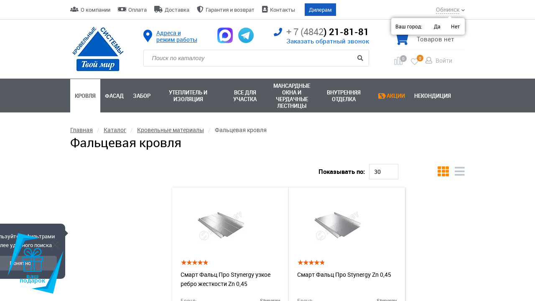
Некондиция (432, 95)
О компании (95, 9)
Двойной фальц (218, 164)
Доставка (177, 9)
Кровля (85, 95)
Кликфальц (90, 164)
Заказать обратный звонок (327, 41)
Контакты (282, 9)
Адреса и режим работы (176, 36)
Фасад (114, 95)
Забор (141, 95)
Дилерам (320, 9)
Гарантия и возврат (230, 9)
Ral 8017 (170, 164)
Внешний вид (89, 283)
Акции (396, 95)
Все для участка (245, 95)
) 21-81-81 (321, 32)
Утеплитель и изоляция (188, 95)
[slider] (72, 240)
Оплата (137, 9)
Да (437, 26)
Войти (444, 60)
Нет (455, 26)
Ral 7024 (132, 164)
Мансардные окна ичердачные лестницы (291, 95)
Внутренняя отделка (344, 95)
